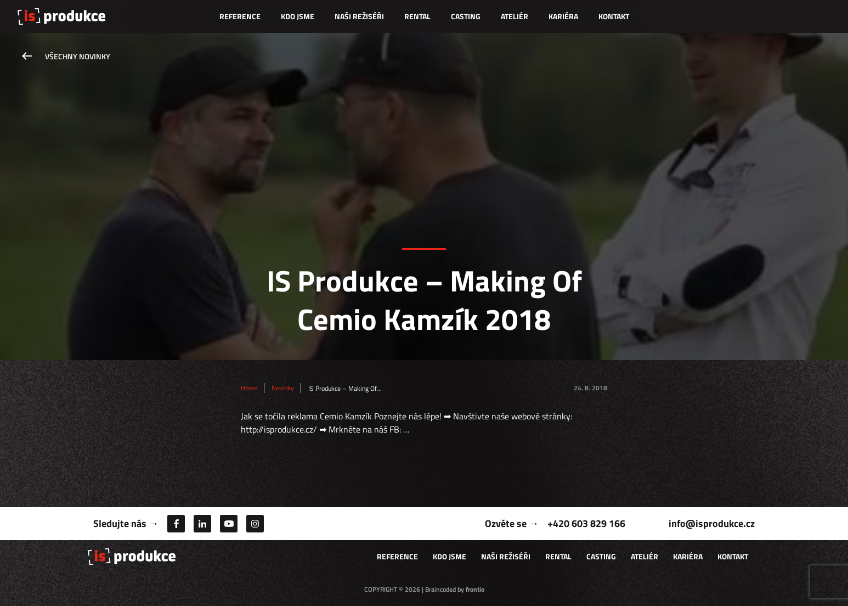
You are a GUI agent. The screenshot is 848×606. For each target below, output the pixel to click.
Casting (465, 16)
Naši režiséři (359, 16)
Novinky (283, 388)
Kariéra (563, 16)
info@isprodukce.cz (712, 523)
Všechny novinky (77, 56)
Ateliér (514, 16)
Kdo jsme (297, 16)
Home (249, 388)
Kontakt (613, 16)
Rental (417, 16)
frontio (475, 589)
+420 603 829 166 (586, 523)
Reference (240, 16)
